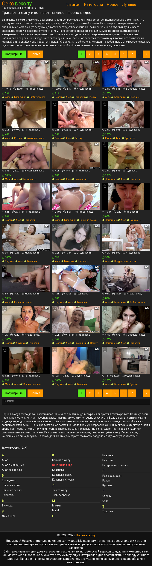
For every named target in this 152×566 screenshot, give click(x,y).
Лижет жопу (59, 490)
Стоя (105, 500)
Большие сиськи (87, 220)
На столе (107, 460)
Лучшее (129, 4)
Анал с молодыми (13, 464)
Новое (112, 4)
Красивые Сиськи (63, 479)
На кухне (107, 455)
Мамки (56, 505)
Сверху (90, 97)
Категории (93, 4)
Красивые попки (21, 302)
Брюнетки (78, 97)
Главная (73, 4)
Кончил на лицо (34, 138)
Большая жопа (11, 485)
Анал (6, 97)
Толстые (107, 511)
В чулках (8, 261)
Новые (35, 54)
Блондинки (18, 97)
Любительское (36, 97)
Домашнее (109, 179)
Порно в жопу (85, 535)
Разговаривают (112, 475)
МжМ (6, 179)
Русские (133, 97)
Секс (17, 3)
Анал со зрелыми (12, 469)
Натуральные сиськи (123, 261)
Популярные (14, 54)
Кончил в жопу (61, 460)
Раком (57, 97)
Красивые (82, 261)
